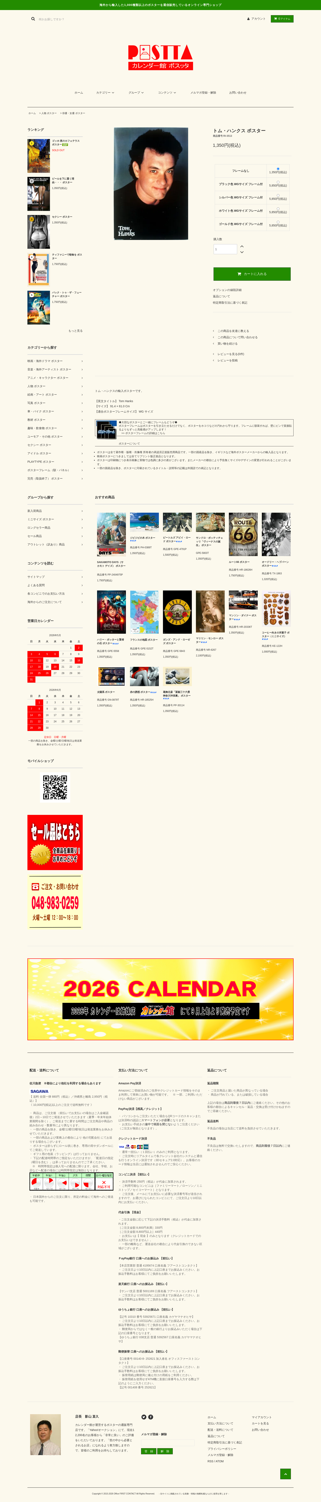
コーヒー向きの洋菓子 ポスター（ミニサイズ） (275, 635)
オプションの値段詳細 (227, 290)
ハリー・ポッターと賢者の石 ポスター (110, 641)
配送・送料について (220, 1429)
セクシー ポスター (62, 216)
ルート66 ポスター (239, 562)
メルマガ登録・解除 (203, 92)
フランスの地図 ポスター (144, 640)
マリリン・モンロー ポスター (210, 640)
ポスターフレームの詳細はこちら (145, 433)
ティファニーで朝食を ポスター (67, 256)
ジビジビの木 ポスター (142, 539)
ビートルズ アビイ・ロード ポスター (177, 539)
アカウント (258, 18)
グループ (137, 92)
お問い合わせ (237, 92)
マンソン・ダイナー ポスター (243, 617)
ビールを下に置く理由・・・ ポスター (63, 180)
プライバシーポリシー (222, 1448)
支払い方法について (220, 1423)
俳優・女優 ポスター (73, 113)
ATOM (220, 1461)
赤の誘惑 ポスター (143, 692)
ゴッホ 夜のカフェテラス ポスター (66, 142)
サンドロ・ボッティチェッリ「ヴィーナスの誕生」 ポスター (209, 541)
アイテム (281, 18)
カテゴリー (105, 92)
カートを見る (260, 1423)
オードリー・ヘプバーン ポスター (275, 564)
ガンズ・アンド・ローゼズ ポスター (176, 641)
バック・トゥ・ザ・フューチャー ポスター (66, 294)
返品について (221, 296)
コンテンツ (167, 92)
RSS (211, 1461)
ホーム (79, 92)
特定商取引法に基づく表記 (230, 302)
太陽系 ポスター (106, 692)
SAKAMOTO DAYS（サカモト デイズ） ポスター (111, 565)
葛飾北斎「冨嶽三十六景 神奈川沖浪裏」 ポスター (177, 695)
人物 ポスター (49, 113)
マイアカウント (262, 1417)
